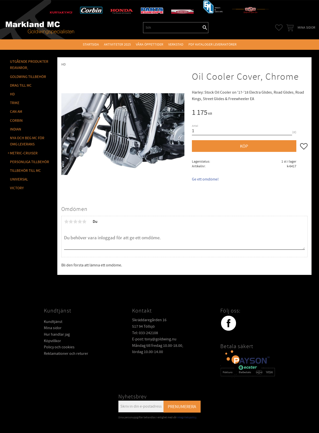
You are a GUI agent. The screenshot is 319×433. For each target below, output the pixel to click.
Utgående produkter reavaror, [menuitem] (29, 64)
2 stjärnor (71, 221)
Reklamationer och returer (66, 353)
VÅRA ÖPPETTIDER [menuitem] (149, 44)
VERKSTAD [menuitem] (175, 44)
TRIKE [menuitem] (14, 103)
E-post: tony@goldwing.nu (154, 339)
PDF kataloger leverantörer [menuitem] (212, 44)
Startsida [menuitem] (91, 44)
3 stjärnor (75, 221)
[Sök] (205, 27)
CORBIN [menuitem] (16, 120)
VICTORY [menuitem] (17, 188)
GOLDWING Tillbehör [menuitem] (28, 76)
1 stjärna (66, 221)
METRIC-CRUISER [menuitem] (24, 153)
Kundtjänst (53, 321)
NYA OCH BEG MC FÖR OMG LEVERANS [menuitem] (27, 141)
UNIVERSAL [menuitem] (19, 179)
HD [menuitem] (12, 94)
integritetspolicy (186, 417)
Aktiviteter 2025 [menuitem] (117, 44)
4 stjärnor (80, 221)
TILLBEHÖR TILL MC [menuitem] (25, 170)
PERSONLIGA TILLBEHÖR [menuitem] (29, 162)
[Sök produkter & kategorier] (172, 27)
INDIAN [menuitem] (15, 129)
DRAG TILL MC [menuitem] (21, 85)
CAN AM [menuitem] (16, 111)
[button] (279, 27)
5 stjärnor (84, 221)
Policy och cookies (59, 347)
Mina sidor (53, 327)
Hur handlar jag (57, 334)
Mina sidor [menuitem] (306, 27)
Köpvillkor (52, 340)
